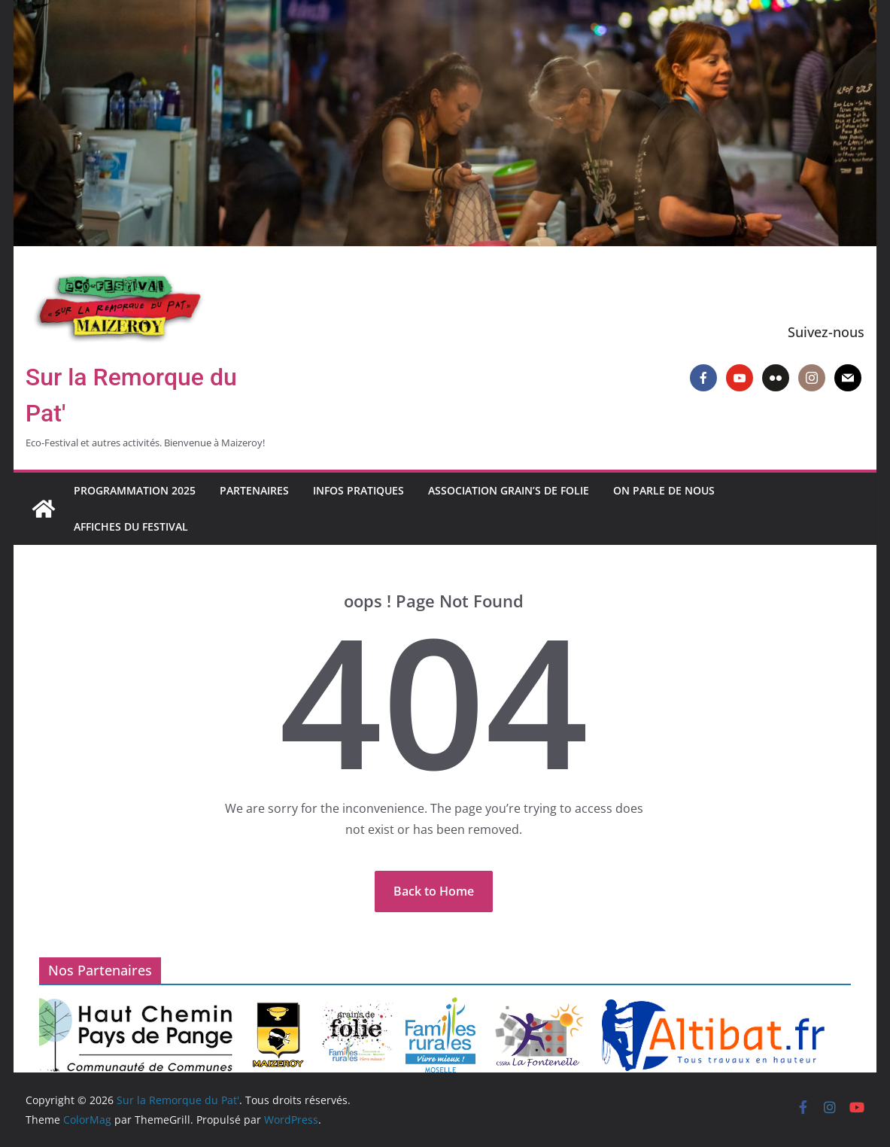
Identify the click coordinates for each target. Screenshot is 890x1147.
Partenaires (254, 490)
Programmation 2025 (135, 490)
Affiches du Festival (131, 526)
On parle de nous (664, 490)
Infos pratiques (358, 490)
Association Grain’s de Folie (508, 490)
